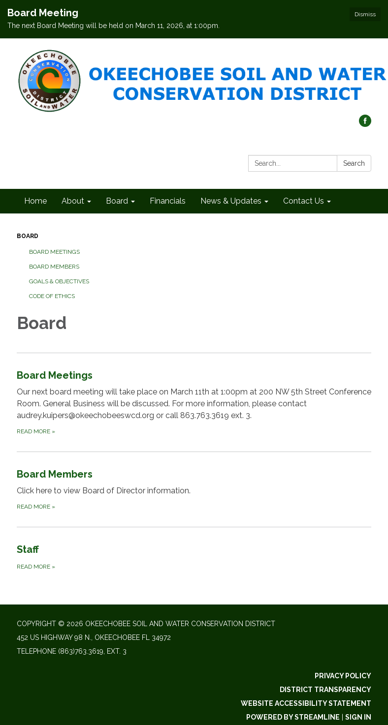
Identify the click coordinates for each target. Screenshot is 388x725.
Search (354, 163)
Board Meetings (54, 251)
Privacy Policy (343, 676)
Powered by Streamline (293, 717)
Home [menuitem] (35, 201)
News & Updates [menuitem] (230, 201)
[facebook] (365, 124)
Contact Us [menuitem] (303, 201)
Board (27, 236)
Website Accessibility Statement (306, 703)
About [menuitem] (73, 201)
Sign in (358, 717)
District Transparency (325, 690)
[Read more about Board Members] (194, 489)
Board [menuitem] (117, 201)
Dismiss (365, 14)
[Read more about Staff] (194, 557)
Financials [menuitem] (168, 201)
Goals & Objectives (59, 281)
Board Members (54, 266)
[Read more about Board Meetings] (194, 402)
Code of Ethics (52, 296)
